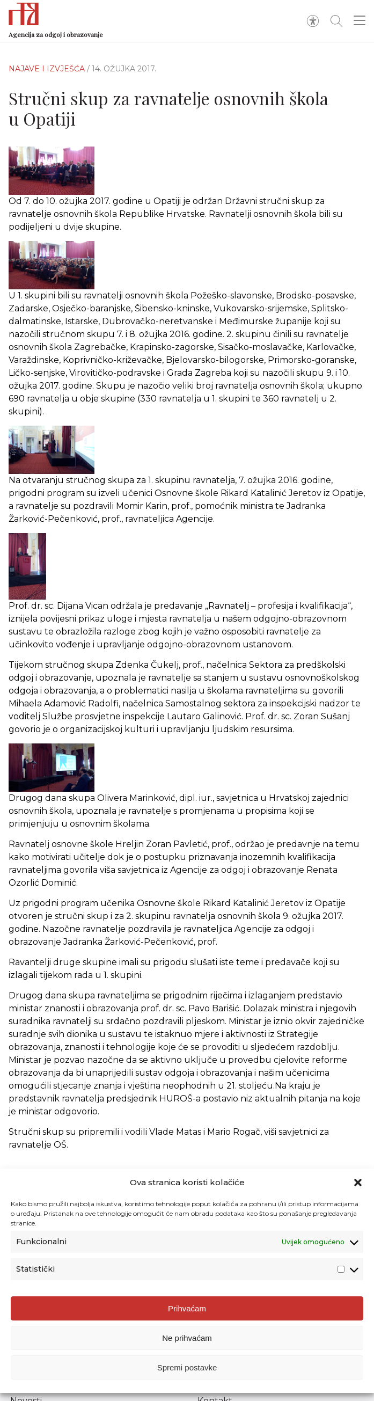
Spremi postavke (187, 1367)
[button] (358, 1183)
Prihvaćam (187, 1308)
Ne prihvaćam (187, 1337)
